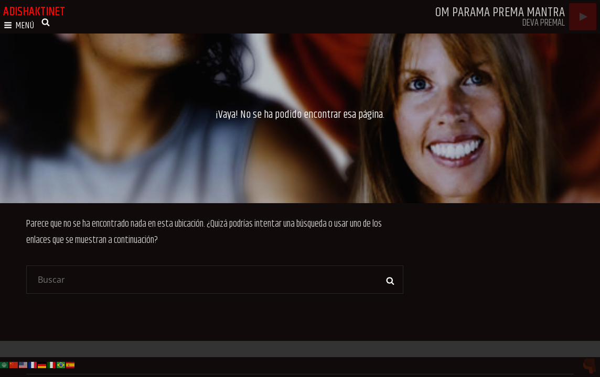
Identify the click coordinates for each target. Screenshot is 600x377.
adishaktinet (34, 11)
